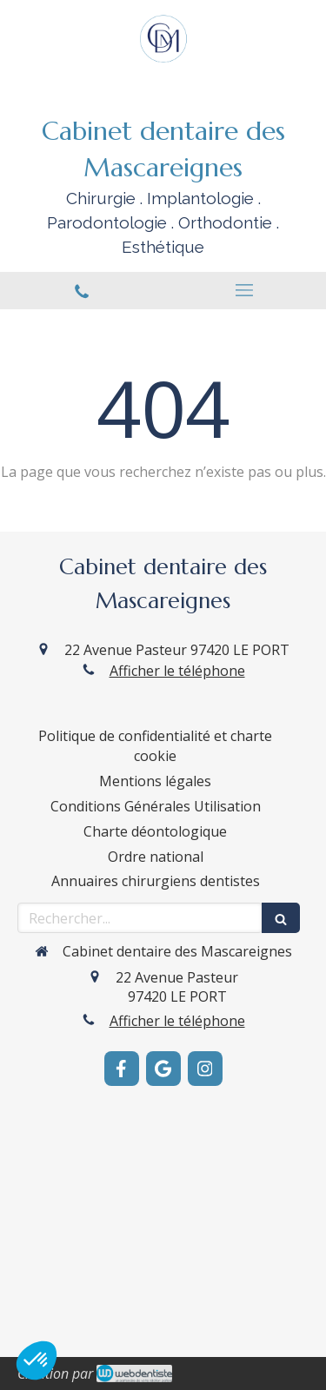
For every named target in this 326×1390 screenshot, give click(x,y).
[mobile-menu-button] (245, 290)
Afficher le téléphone (177, 670)
